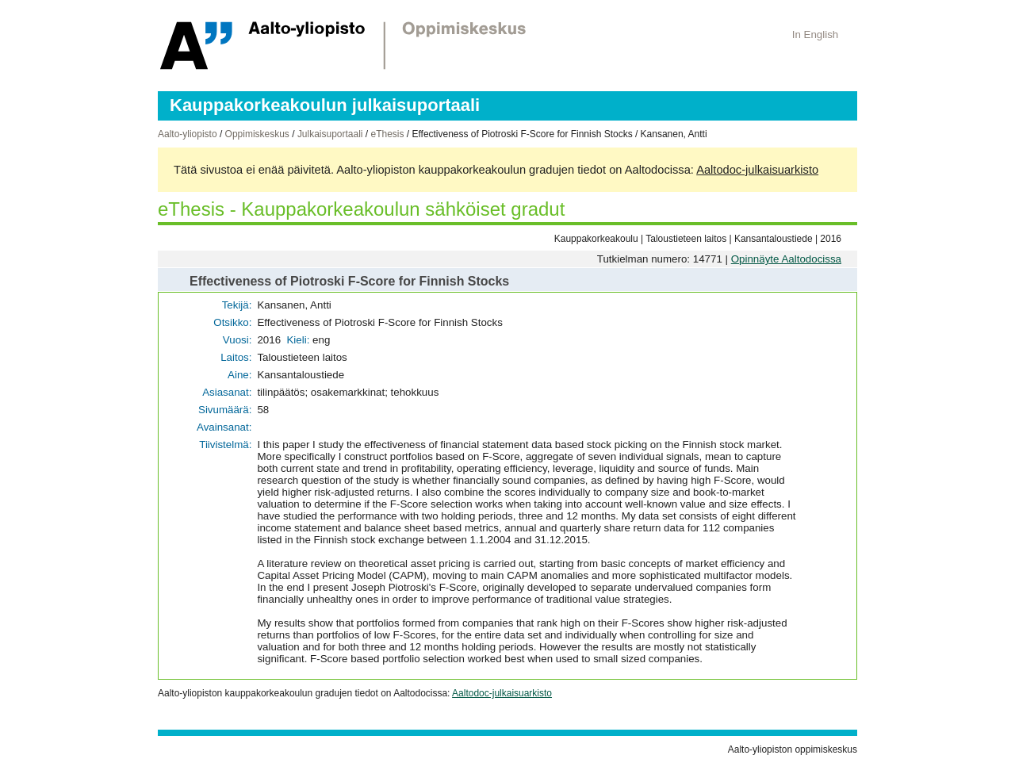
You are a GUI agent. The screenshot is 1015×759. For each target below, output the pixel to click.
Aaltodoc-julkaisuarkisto (757, 169)
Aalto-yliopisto (187, 134)
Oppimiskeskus (257, 134)
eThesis (387, 134)
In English (815, 34)
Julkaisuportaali (330, 134)
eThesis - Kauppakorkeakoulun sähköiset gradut (361, 209)
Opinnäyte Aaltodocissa (786, 259)
